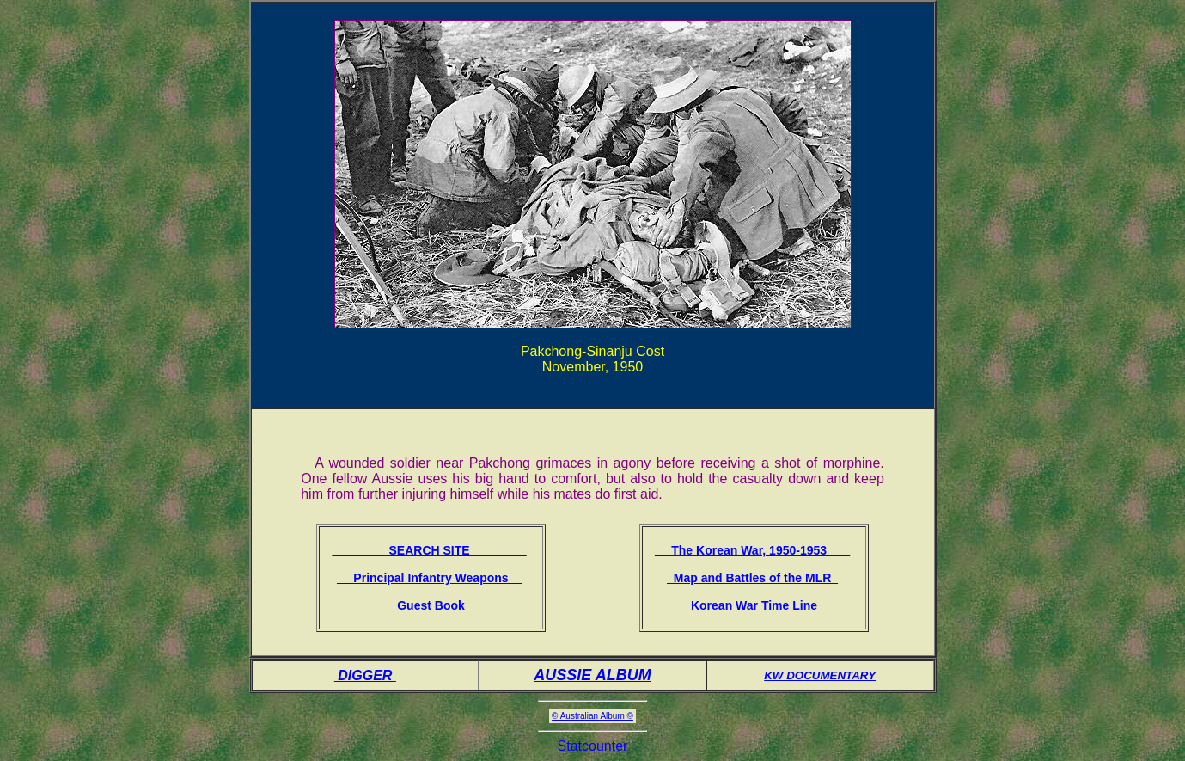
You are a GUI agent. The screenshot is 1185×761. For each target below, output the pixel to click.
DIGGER (365, 675)
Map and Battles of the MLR (752, 578)
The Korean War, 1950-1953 (752, 550)
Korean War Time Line (754, 605)
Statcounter (593, 746)
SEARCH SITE (429, 550)
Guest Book (430, 605)
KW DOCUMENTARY (820, 675)
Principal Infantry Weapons (429, 578)
